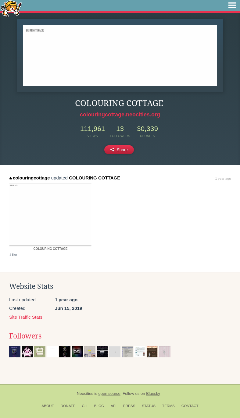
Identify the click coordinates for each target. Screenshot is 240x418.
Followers (25, 336)
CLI (84, 406)
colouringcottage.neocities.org (120, 115)
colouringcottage (29, 177)
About (47, 406)
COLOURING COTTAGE (94, 177)
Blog (99, 406)
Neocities (85, 393)
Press (129, 406)
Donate (68, 406)
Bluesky (153, 393)
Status (149, 406)
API (113, 406)
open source (109, 393)
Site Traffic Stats (25, 317)
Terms (168, 406)
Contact (190, 406)
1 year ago (223, 178)
